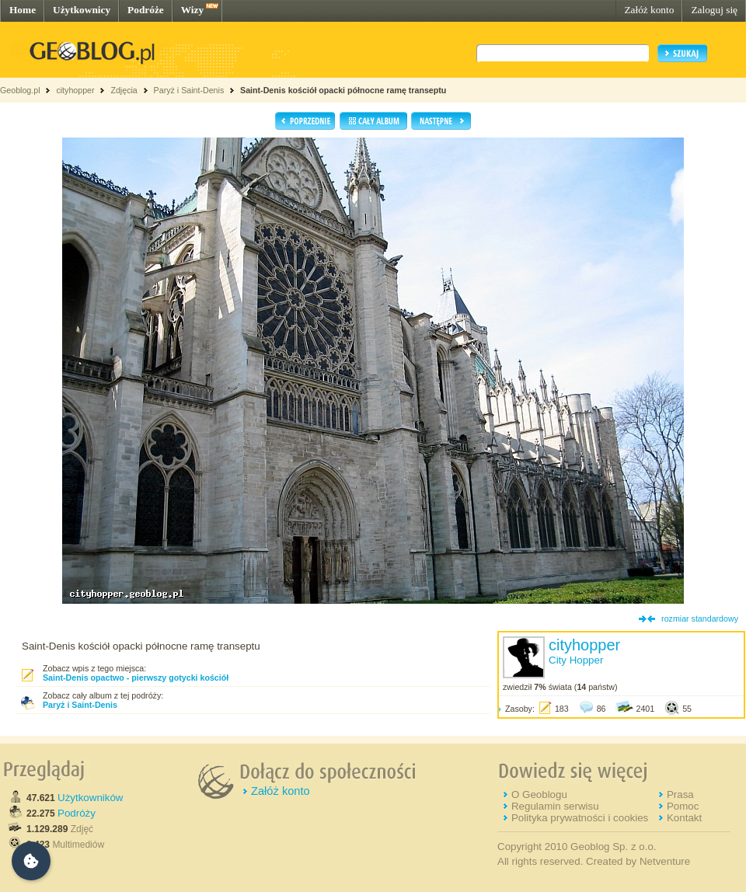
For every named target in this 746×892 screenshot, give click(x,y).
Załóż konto (649, 10)
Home (22, 10)
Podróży (77, 813)
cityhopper (75, 90)
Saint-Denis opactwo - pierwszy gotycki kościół (135, 677)
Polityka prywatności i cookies (579, 818)
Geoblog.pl (20, 90)
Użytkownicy (81, 10)
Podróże (145, 10)
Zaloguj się (714, 10)
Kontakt (684, 818)
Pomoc (683, 806)
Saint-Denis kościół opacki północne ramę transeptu (343, 90)
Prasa (680, 794)
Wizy (192, 10)
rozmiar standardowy (699, 618)
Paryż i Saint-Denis (189, 90)
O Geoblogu (539, 794)
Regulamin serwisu (555, 806)
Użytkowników (90, 797)
